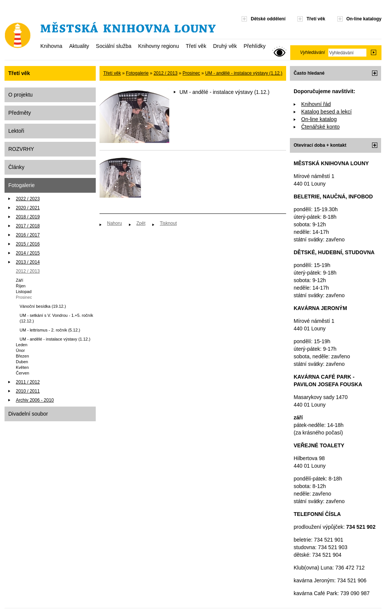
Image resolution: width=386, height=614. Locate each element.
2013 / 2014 (28, 262)
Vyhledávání (312, 52)
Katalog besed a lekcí (326, 112)
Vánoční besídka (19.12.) (43, 306)
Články (16, 167)
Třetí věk (196, 46)
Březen (22, 356)
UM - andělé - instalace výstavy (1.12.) (55, 339)
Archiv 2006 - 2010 (35, 400)
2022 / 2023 (28, 198)
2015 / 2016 (28, 244)
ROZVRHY (21, 149)
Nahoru (114, 223)
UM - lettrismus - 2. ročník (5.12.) (50, 330)
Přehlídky (254, 46)
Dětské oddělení (268, 18)
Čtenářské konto (320, 127)
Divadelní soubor (28, 414)
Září (19, 280)
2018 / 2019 (28, 217)
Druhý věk (225, 46)
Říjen (21, 286)
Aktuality (79, 46)
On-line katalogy (363, 18)
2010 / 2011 (28, 391)
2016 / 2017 (28, 235)
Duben (22, 361)
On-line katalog (319, 119)
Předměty (19, 113)
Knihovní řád (316, 104)
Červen (22, 373)
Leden (22, 344)
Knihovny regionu (158, 46)
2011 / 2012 (28, 382)
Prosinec (24, 297)
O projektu (20, 95)
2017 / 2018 (28, 226)
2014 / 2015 (28, 253)
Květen (22, 367)
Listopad (24, 291)
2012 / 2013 (28, 271)
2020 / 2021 (28, 207)
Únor (20, 350)
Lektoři (16, 131)
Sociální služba (113, 46)
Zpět (141, 223)
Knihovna (51, 46)
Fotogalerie (21, 185)
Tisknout (168, 223)
